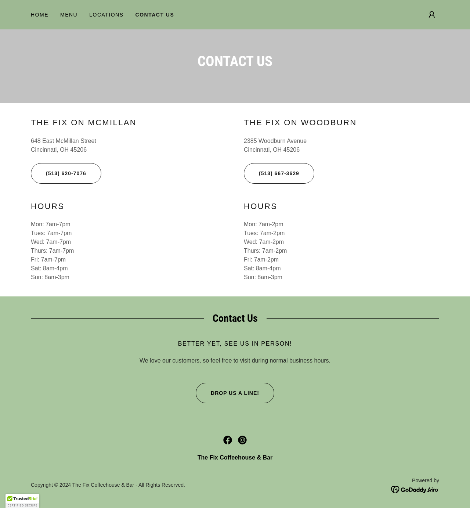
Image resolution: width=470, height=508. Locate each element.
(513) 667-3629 (271, 173)
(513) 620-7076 (58, 173)
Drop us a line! (227, 393)
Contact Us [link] (154, 15)
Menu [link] (68, 15)
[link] (227, 440)
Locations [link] (106, 15)
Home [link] (39, 15)
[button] (431, 14)
